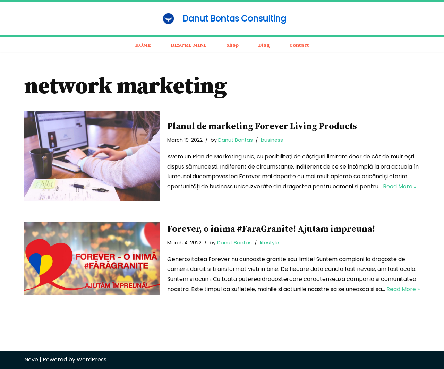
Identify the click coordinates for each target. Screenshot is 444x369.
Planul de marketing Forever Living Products (262, 126)
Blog (264, 45)
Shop (232, 45)
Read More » (399, 186)
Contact (299, 45)
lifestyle (269, 242)
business (272, 140)
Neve (31, 359)
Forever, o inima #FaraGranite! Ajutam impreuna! (271, 229)
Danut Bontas (235, 140)
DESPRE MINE (189, 45)
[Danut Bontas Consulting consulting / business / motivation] (222, 18)
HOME (143, 45)
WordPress (91, 359)
